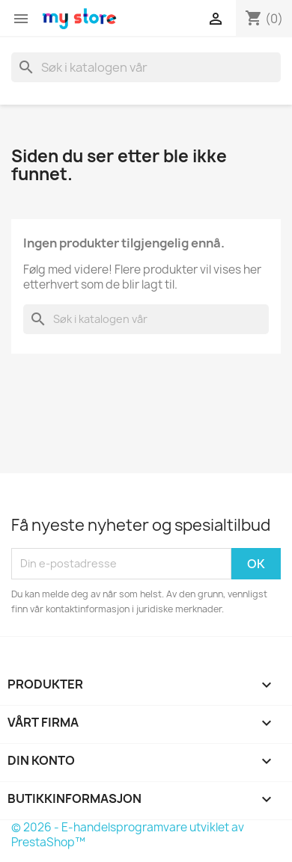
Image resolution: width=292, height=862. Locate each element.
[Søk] (146, 67)
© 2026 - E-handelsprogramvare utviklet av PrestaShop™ (127, 834)
